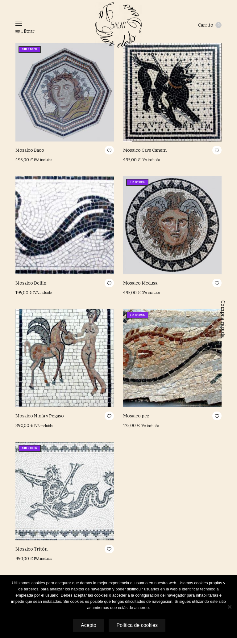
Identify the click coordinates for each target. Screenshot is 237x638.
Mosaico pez (136, 416)
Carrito (210, 25)
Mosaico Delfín (30, 283)
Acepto (88, 625)
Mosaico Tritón (31, 549)
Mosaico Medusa (140, 283)
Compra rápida (223, 319)
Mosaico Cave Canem (145, 150)
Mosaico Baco (29, 150)
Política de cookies (137, 625)
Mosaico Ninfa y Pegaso (39, 416)
